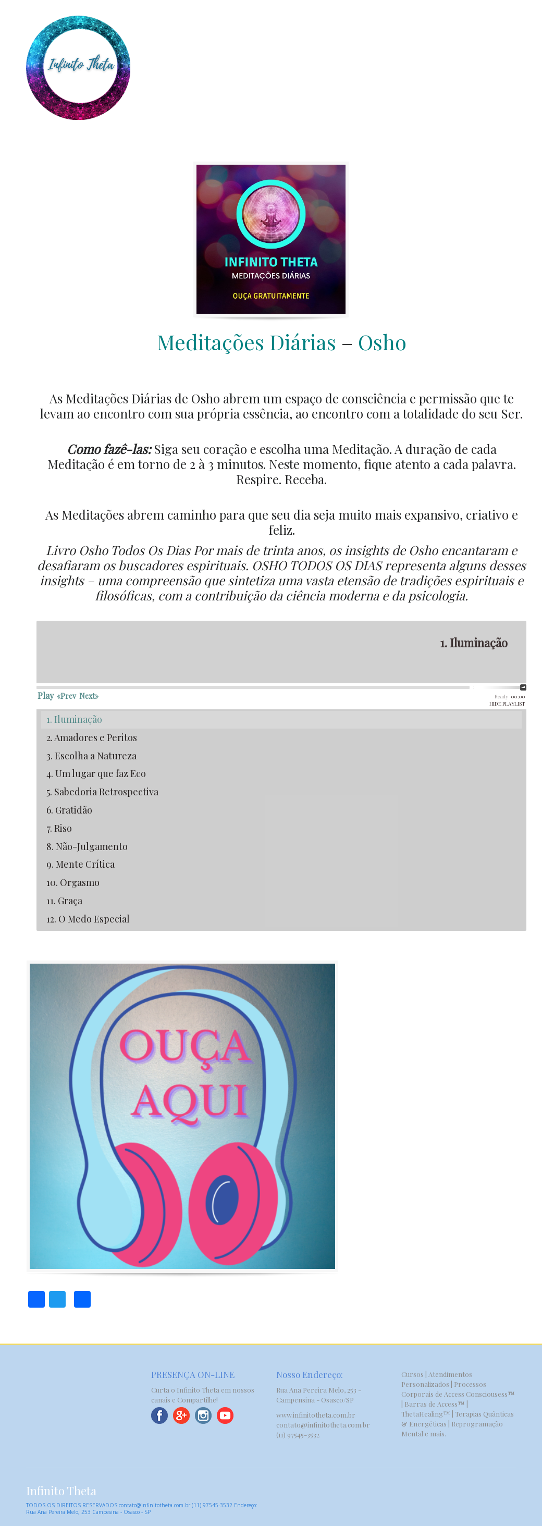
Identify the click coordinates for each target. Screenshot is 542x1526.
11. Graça (64, 900)
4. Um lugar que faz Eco (96, 773)
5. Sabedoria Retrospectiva (102, 791)
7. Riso (59, 828)
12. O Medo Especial (88, 919)
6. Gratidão (69, 810)
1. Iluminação (74, 719)
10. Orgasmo (73, 882)
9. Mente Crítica (80, 864)
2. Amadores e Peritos (91, 737)
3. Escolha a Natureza (91, 755)
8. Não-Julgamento (87, 846)
